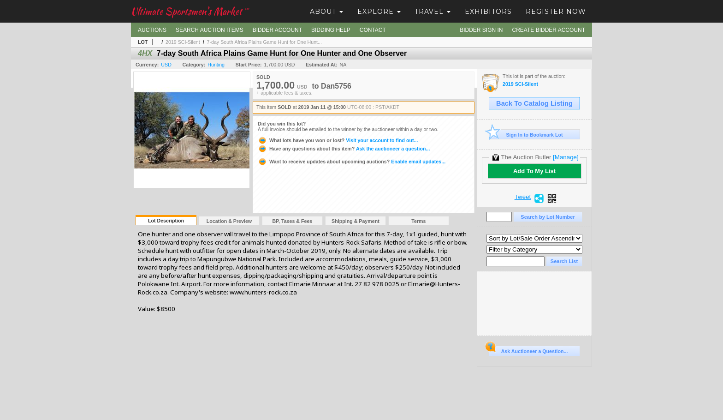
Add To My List (534, 171)
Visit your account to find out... (338, 140)
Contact (373, 30)
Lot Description (166, 220)
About (326, 11)
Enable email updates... (351, 161)
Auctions (152, 30)
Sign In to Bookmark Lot (526, 134)
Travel (432, 11)
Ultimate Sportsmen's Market (190, 11)
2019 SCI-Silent (183, 42)
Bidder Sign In (481, 30)
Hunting (216, 64)
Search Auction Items (209, 30)
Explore (379, 11)
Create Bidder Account (548, 30)
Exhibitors (488, 11)
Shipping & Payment (355, 221)
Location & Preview (229, 221)
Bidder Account (277, 30)
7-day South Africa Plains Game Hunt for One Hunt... (264, 42)
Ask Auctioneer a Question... (528, 350)
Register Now (556, 11)
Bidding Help (330, 30)
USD (166, 64)
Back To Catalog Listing (534, 103)
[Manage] (565, 157)
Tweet (523, 197)
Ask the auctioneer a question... (344, 148)
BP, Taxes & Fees (293, 221)
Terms (418, 221)
